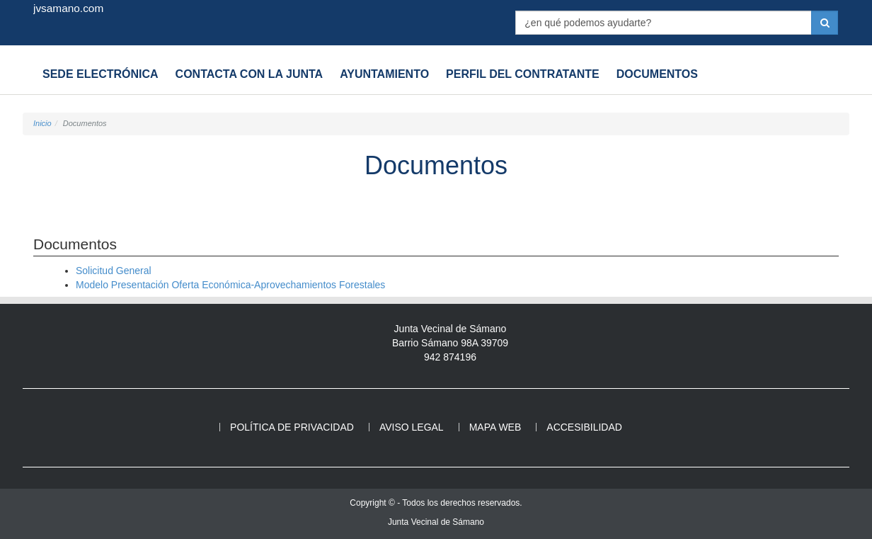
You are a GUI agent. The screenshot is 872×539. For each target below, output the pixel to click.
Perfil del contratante (523, 74)
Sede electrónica (100, 74)
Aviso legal (411, 427)
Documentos (657, 74)
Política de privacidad (292, 427)
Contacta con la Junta (249, 74)
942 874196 (450, 357)
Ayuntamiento (384, 74)
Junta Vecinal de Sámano (436, 522)
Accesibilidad (584, 427)
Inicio (42, 123)
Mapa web (495, 427)
